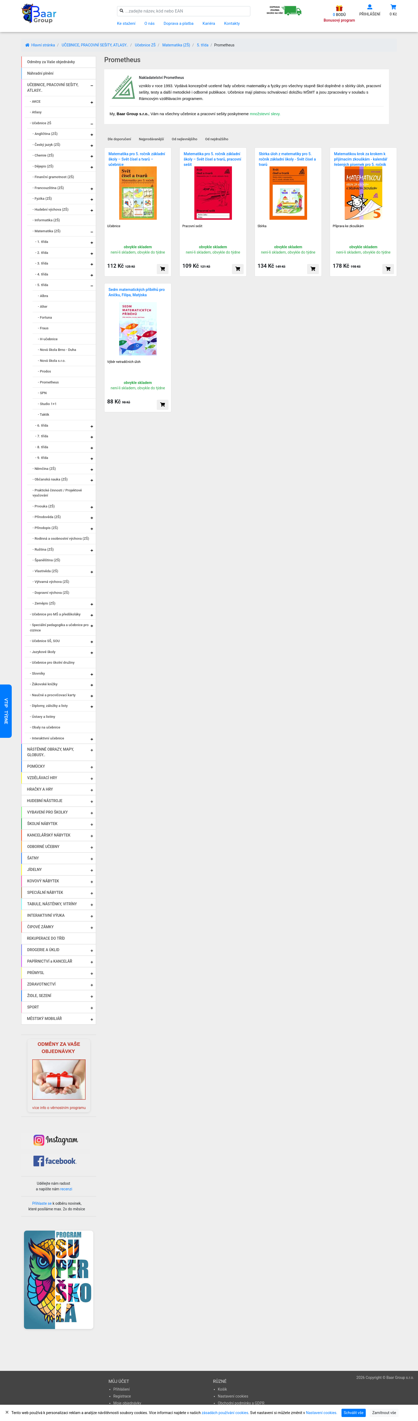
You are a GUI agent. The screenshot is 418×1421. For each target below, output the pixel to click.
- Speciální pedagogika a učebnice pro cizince (59, 627)
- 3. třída (41, 263)
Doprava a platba (179, 23)
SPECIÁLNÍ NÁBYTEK (45, 892)
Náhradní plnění (40, 73)
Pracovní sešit (192, 226)
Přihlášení (121, 1389)
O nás (149, 23)
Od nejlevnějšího (184, 139)
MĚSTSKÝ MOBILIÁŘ (44, 1018)
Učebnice (113, 226)
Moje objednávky (127, 1403)
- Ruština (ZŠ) (43, 549)
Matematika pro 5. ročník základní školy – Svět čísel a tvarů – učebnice (136, 159)
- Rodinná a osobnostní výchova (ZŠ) (61, 539)
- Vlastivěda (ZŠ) (45, 571)
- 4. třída (41, 274)
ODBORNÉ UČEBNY (43, 846)
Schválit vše (354, 1413)
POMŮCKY (36, 766)
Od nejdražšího (216, 139)
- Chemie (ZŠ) (43, 155)
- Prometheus (48, 382)
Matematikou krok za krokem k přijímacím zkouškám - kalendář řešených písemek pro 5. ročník (360, 159)
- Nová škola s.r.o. (52, 361)
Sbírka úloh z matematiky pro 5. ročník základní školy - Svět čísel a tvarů (287, 159)
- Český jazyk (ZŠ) (46, 145)
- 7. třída (41, 436)
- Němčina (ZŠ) (44, 469)
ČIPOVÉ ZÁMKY (40, 927)
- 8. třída (41, 447)
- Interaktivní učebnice (47, 738)
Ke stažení (126, 23)
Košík (222, 1389)
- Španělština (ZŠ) (46, 560)
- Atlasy (36, 112)
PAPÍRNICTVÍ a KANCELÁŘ (49, 961)
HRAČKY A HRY (40, 789)
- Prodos (44, 371)
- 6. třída (41, 425)
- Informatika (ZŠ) (46, 220)
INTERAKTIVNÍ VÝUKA (46, 915)
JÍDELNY (34, 869)
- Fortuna (45, 317)
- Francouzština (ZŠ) (48, 188)
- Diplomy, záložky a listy (49, 706)
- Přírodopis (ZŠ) (45, 528)
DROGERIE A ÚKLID (43, 950)
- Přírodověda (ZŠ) (47, 517)
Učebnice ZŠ (145, 45)
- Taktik (43, 415)
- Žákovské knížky (44, 684)
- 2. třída (41, 253)
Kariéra (209, 23)
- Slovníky (37, 673)
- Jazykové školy (42, 652)
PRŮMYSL (35, 973)
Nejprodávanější (151, 139)
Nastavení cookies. (321, 1413)
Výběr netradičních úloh (123, 362)
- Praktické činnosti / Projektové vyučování (57, 493)
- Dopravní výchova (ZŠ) (51, 593)
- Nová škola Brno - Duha (57, 350)
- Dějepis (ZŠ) (43, 166)
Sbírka (262, 226)
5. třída (202, 45)
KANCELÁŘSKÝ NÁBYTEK (48, 835)
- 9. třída (41, 458)
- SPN (42, 393)
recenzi (66, 1189)
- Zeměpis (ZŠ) (44, 603)
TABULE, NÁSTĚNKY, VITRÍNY (52, 904)
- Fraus (43, 328)
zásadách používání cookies (225, 1413)
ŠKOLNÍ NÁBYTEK (42, 824)
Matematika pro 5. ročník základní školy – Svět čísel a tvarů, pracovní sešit (212, 159)
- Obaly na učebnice (45, 727)
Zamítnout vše (384, 1413)
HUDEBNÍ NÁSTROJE (44, 801)
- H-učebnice (48, 339)
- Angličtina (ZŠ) (45, 134)
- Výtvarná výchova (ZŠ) (51, 582)
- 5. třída (41, 285)
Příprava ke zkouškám (348, 226)
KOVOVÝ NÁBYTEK (43, 881)
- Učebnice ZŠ (40, 123)
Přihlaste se (42, 1203)
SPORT (33, 1007)
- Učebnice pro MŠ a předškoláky (55, 614)
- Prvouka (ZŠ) (44, 506)
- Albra (43, 296)
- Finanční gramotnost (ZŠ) (53, 177)
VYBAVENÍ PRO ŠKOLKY (47, 812)
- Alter (42, 307)
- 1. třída (41, 242)
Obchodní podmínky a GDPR (241, 1403)
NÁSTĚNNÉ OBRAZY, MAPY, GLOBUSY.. (50, 752)
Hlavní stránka (40, 45)
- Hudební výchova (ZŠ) (51, 209)
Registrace (122, 1396)
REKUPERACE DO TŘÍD (46, 938)
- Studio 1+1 (47, 404)
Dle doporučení (119, 139)
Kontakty (232, 23)
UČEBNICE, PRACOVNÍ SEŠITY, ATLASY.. (95, 45)
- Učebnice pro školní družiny (52, 663)
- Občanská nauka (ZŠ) (50, 479)
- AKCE (35, 101)
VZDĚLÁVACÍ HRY (42, 778)
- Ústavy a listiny (42, 717)
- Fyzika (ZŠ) (42, 199)
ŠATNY (33, 858)
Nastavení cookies (233, 1396)
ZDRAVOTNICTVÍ (41, 984)
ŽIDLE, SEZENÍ (39, 996)
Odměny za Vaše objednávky (51, 62)
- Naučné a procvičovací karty (52, 695)
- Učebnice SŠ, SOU (45, 641)
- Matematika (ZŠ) (47, 231)
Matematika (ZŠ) (176, 45)
